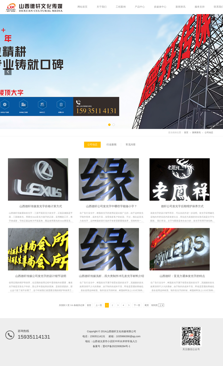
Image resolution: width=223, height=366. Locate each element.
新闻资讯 (196, 132)
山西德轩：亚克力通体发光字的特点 (182, 276)
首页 (186, 132)
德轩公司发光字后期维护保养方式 (182, 206)
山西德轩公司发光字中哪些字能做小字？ (111, 206)
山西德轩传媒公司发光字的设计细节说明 (40, 276)
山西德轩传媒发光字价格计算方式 (40, 206)
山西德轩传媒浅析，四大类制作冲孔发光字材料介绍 (111, 276)
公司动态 (209, 132)
